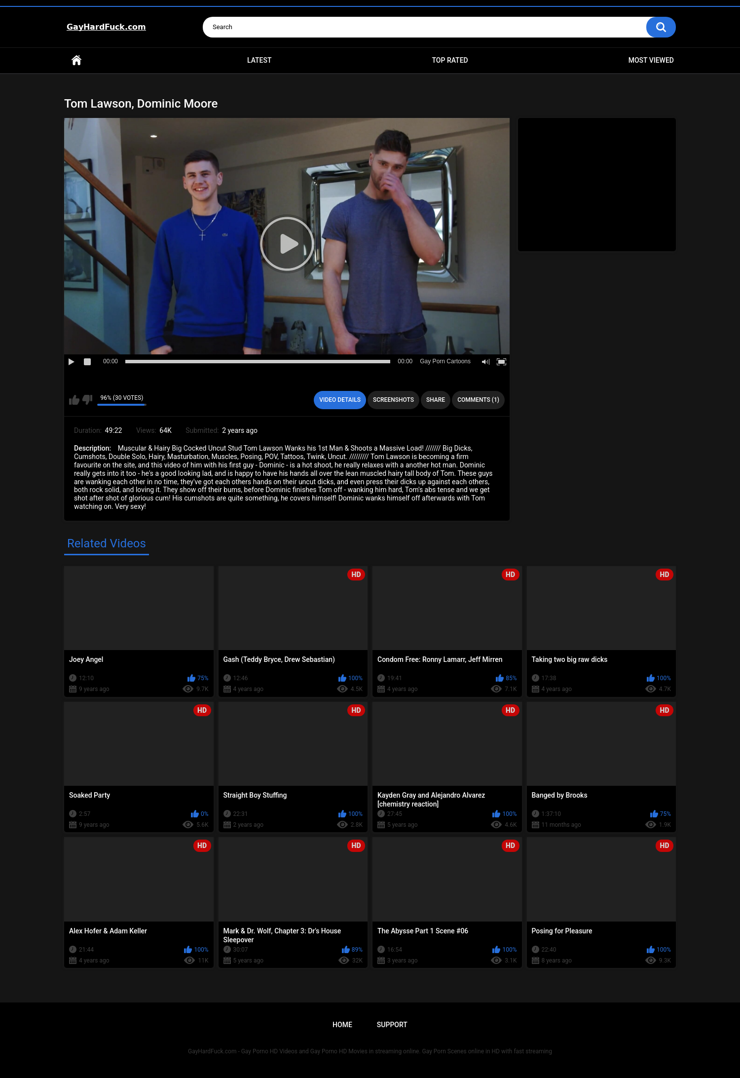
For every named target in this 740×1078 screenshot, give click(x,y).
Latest (259, 60)
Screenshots (393, 399)
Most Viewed (651, 60)
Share (435, 399)
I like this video (74, 400)
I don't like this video (87, 400)
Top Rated (450, 60)
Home (76, 60)
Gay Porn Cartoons (445, 361)
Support (392, 1025)
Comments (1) (478, 399)
